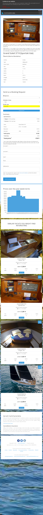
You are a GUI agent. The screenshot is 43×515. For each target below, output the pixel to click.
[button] (6, 30)
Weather (36, 450)
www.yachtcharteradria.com (19, 456)
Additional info (6, 166)
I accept (4, 6)
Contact (21, 451)
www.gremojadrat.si (9, 456)
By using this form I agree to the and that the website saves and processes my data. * (21, 173)
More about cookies (6, 7)
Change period (21, 110)
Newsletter (15, 450)
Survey (6, 450)
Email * (4, 157)
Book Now (22, 272)
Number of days (7, 100)
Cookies (10, 450)
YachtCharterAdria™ (21, 443)
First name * (5, 146)
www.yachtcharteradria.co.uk (32, 456)
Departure (6, 95)
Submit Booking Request (9, 179)
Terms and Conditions (23, 172)
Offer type (6, 104)
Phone (4, 160)
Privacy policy (31, 450)
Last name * (5, 151)
